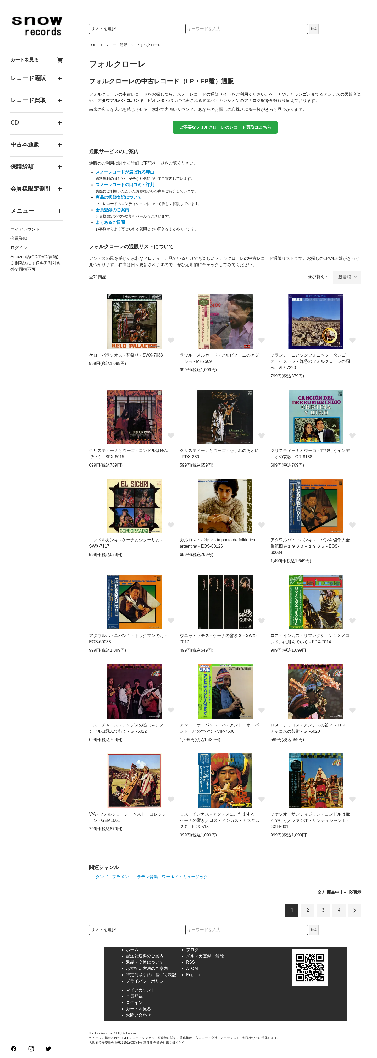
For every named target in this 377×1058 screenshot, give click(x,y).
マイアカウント (25, 229)
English (193, 975)
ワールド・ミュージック (185, 877)
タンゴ (102, 877)
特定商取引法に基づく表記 (151, 975)
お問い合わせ (138, 1015)
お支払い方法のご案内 (147, 968)
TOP (93, 45)
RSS (190, 962)
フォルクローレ (149, 45)
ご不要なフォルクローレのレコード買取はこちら (225, 127)
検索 (314, 29)
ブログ (192, 949)
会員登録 (18, 238)
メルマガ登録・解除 (205, 956)
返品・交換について (145, 962)
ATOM (192, 968)
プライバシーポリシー (147, 981)
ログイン (18, 247)
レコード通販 (116, 45)
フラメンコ (122, 877)
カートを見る (36, 59)
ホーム (132, 949)
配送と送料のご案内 (145, 956)
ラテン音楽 (147, 877)
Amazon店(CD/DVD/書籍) (34, 257)
